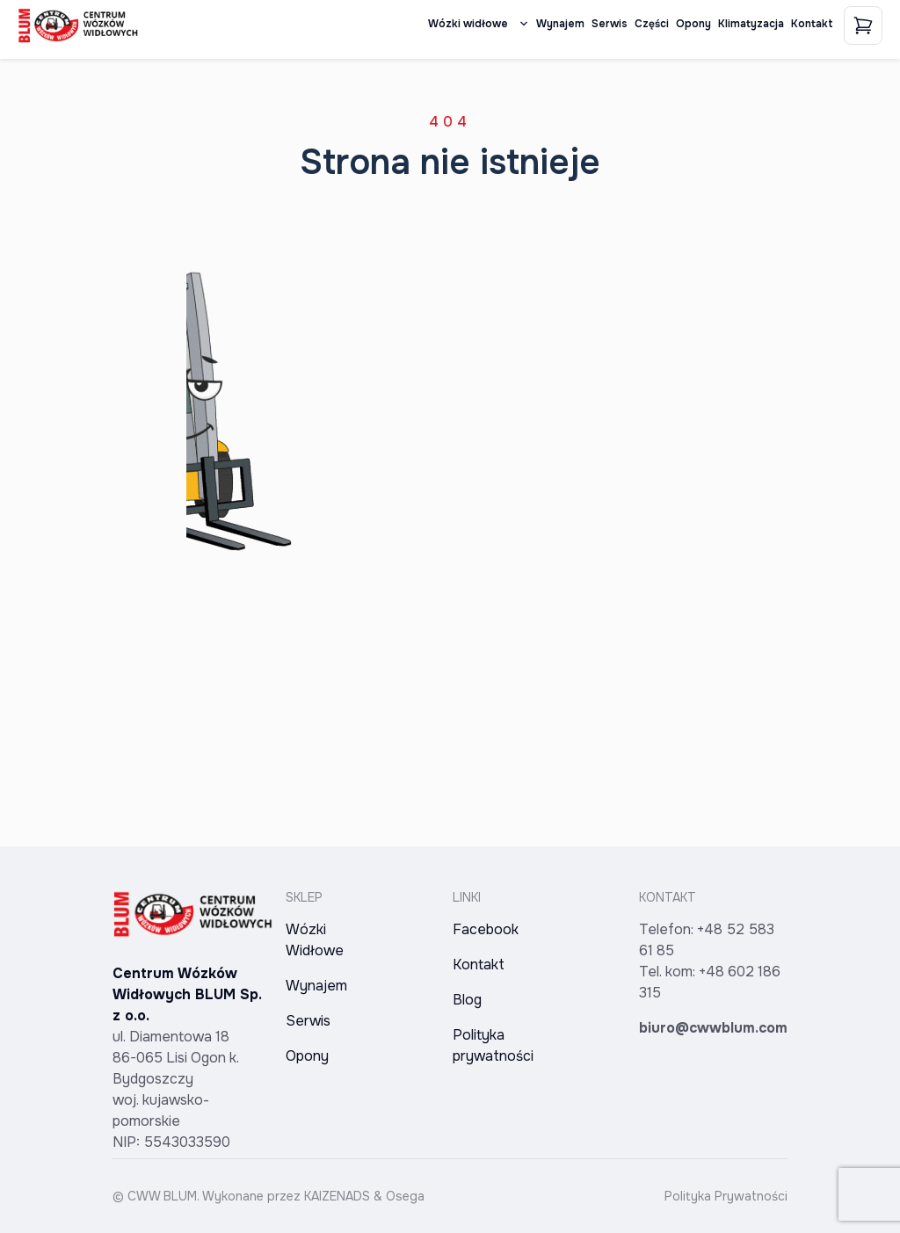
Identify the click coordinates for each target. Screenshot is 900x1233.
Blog (467, 999)
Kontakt (812, 24)
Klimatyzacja (751, 24)
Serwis (610, 24)
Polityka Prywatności (726, 1196)
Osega (405, 1196)
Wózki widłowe (478, 23)
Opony (693, 24)
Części (652, 24)
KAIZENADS (337, 1196)
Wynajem (560, 24)
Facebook (486, 929)
